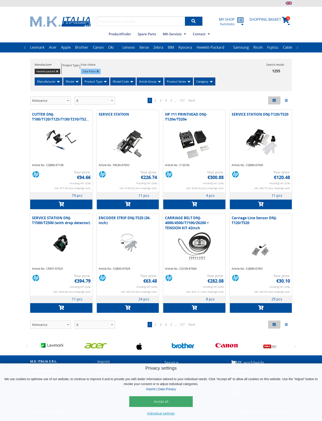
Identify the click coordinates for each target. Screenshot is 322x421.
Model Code (121, 81)
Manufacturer (46, 81)
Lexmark (37, 47)
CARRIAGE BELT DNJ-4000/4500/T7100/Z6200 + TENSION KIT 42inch (187, 222)
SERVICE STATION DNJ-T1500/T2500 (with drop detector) (61, 220)
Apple (66, 47)
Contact (199, 34)
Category (202, 81)
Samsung (241, 47)
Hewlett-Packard (210, 47)
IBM (171, 47)
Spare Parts (147, 34)
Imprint (151, 389)
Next (191, 100)
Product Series (176, 81)
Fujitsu (272, 47)
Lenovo (129, 47)
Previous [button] (24, 47)
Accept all (161, 401)
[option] (37, 47)
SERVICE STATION (114, 114)
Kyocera (185, 47)
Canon (98, 47)
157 (182, 100)
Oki (111, 47)
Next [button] (297, 47)
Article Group (148, 81)
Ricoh (258, 47)
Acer (53, 47)
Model (70, 81)
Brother (81, 47)
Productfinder (120, 34)
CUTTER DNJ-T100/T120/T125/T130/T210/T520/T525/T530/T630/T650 (79, 117)
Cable (287, 47)
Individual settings (161, 413)
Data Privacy (167, 389)
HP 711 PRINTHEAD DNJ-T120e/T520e (186, 117)
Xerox (144, 47)
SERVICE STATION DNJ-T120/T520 (260, 114)
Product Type (93, 81)
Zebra (158, 47)
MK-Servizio (172, 34)
